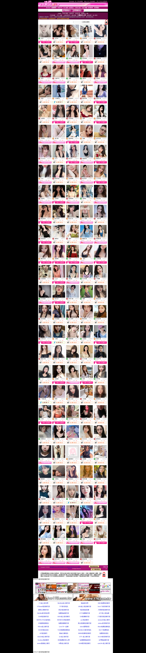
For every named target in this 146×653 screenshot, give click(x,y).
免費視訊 (49, 38)
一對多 (91, 258)
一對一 (63, 98)
